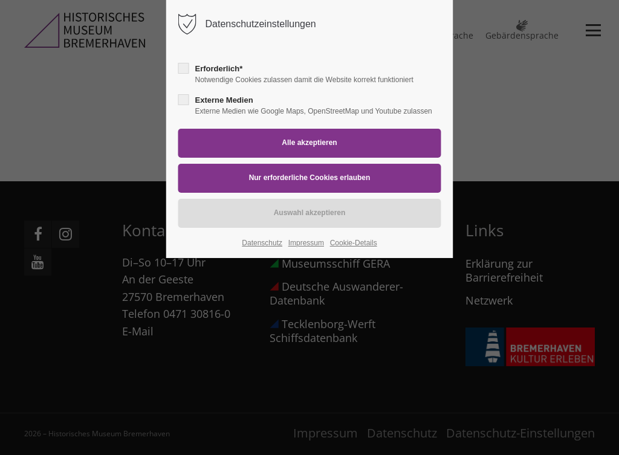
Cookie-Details (353, 243)
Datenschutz (262, 243)
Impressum (306, 243)
